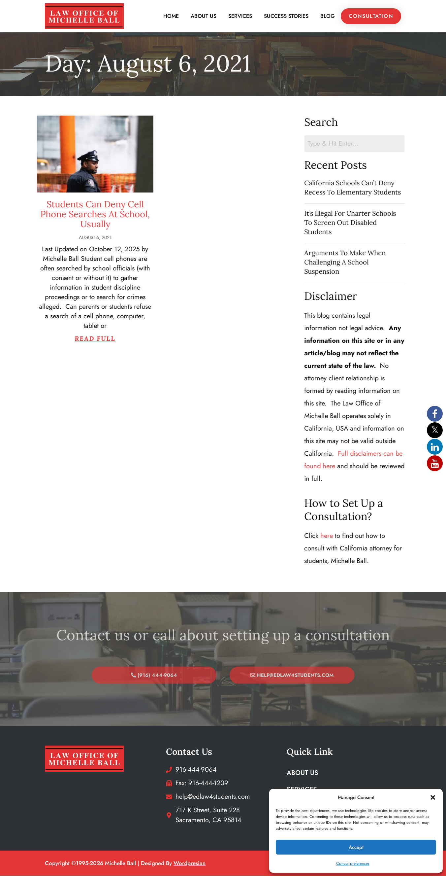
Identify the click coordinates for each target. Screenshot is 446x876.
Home (171, 16)
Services (240, 16)
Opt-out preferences (352, 863)
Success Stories (286, 16)
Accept (356, 847)
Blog (327, 16)
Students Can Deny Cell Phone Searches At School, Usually (72, 214)
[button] (433, 797)
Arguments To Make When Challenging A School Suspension (355, 262)
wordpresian (190, 863)
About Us (203, 16)
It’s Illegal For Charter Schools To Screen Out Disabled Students (360, 222)
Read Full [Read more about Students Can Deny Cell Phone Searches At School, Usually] (72, 339)
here (336, 536)
